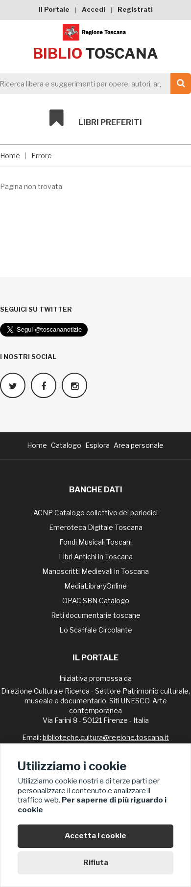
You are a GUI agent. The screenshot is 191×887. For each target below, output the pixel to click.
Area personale (139, 445)
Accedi (93, 9)
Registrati (135, 9)
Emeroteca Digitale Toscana (96, 527)
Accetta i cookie (95, 835)
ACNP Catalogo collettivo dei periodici (95, 512)
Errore (41, 155)
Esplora (97, 445)
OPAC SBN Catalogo (95, 600)
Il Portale (54, 9)
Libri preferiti (95, 118)
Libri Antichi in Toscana (96, 556)
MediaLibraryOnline (95, 586)
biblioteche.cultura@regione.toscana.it (106, 737)
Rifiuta (95, 862)
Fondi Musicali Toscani (95, 542)
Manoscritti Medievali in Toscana (95, 571)
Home (10, 155)
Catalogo (66, 445)
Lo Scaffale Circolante (95, 630)
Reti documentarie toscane (96, 615)
